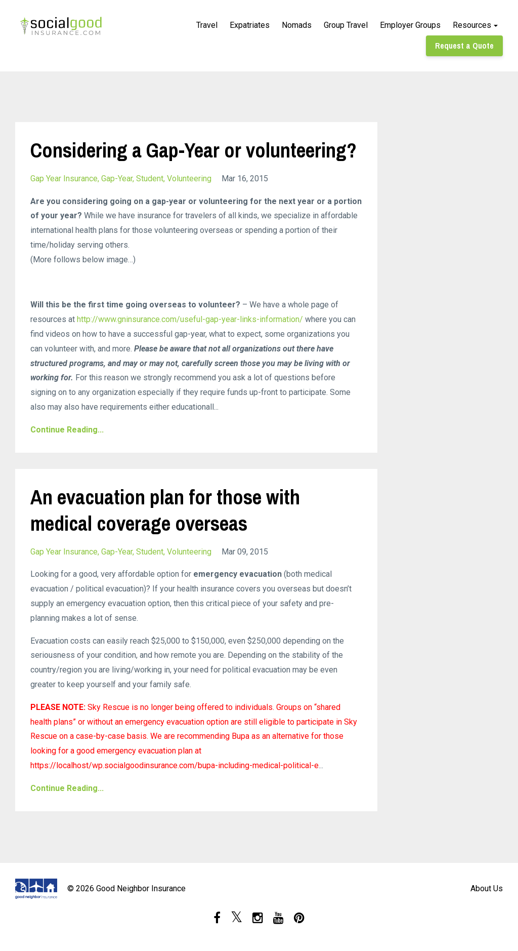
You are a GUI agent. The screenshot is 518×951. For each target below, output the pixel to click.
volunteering (189, 178)
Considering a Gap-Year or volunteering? (193, 150)
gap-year (117, 178)
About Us (486, 888)
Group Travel (346, 25)
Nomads (297, 25)
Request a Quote (464, 45)
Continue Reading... (67, 429)
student (149, 178)
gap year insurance (64, 178)
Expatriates (250, 25)
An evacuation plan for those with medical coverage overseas (165, 510)
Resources (472, 25)
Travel (207, 25)
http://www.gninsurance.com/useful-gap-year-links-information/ (190, 319)
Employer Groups (410, 25)
